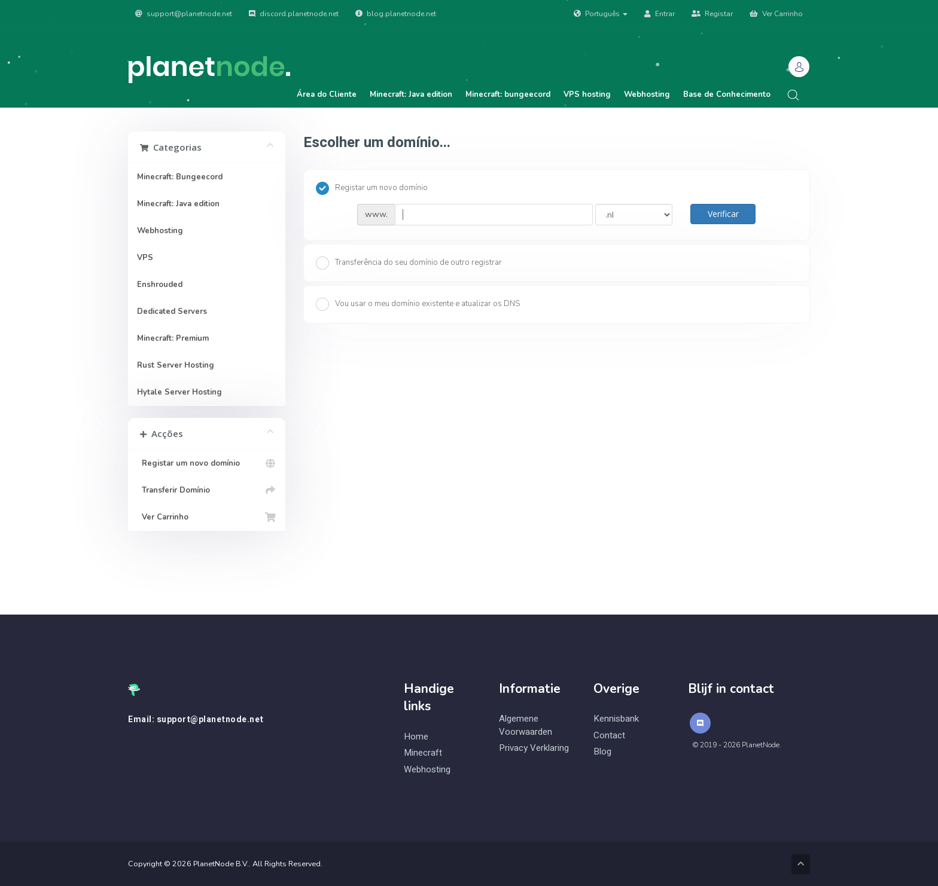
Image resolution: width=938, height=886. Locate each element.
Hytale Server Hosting (179, 392)
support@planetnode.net (183, 14)
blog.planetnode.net (395, 14)
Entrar (659, 14)
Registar (712, 14)
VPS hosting (587, 94)
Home (416, 737)
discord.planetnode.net (294, 14)
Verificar (723, 213)
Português (601, 14)
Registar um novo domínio (206, 463)
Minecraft (423, 753)
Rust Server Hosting (175, 365)
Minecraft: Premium (173, 338)
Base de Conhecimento (726, 94)
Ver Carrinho (776, 14)
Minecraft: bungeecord (507, 94)
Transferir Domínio (206, 490)
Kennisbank (616, 719)
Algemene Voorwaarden (525, 725)
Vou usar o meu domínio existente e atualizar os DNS (418, 304)
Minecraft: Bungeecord (180, 177)
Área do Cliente (327, 94)
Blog (602, 752)
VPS (145, 257)
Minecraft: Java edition (411, 94)
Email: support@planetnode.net (196, 720)
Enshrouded (159, 284)
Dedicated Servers (172, 311)
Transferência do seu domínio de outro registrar (409, 263)
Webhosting (647, 94)
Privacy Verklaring (534, 748)
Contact (609, 735)
